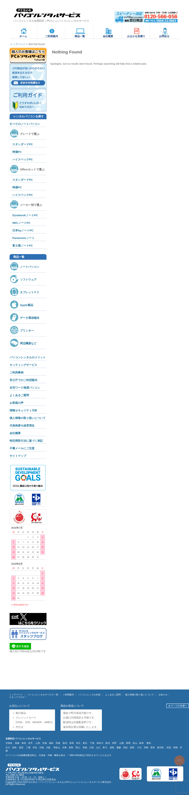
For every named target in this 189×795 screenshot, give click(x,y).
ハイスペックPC (22, 159)
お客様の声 (16, 402)
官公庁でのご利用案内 (23, 380)
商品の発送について (72, 705)
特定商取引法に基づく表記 (26, 440)
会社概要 (108, 32)
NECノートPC (21, 222)
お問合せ (164, 32)
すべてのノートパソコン (25, 123)
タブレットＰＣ (24, 292)
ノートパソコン (24, 266)
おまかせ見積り (136, 32)
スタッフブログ (17, 697)
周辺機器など (23, 343)
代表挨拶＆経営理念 (22, 425)
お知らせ (163, 694)
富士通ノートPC (22, 245)
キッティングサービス (23, 364)
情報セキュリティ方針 (23, 410)
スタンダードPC (22, 144)
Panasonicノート (23, 237)
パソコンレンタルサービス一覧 (42, 694)
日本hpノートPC (22, 230)
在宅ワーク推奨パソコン (25, 387)
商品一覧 (80, 32)
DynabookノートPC (25, 215)
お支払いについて (19, 705)
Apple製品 (21, 305)
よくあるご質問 (19, 395)
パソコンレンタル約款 (89, 694)
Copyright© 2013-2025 (17, 782)
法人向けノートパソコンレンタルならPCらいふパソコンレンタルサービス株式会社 (69, 782)
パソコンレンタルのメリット (28, 357)
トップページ (16, 694)
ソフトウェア (23, 279)
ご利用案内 (51, 32)
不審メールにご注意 (22, 448)
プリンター (22, 330)
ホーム (23, 32)
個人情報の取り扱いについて (28, 417)
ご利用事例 (16, 372)
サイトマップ (18, 455)
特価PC (17, 151)
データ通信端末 (24, 317)
